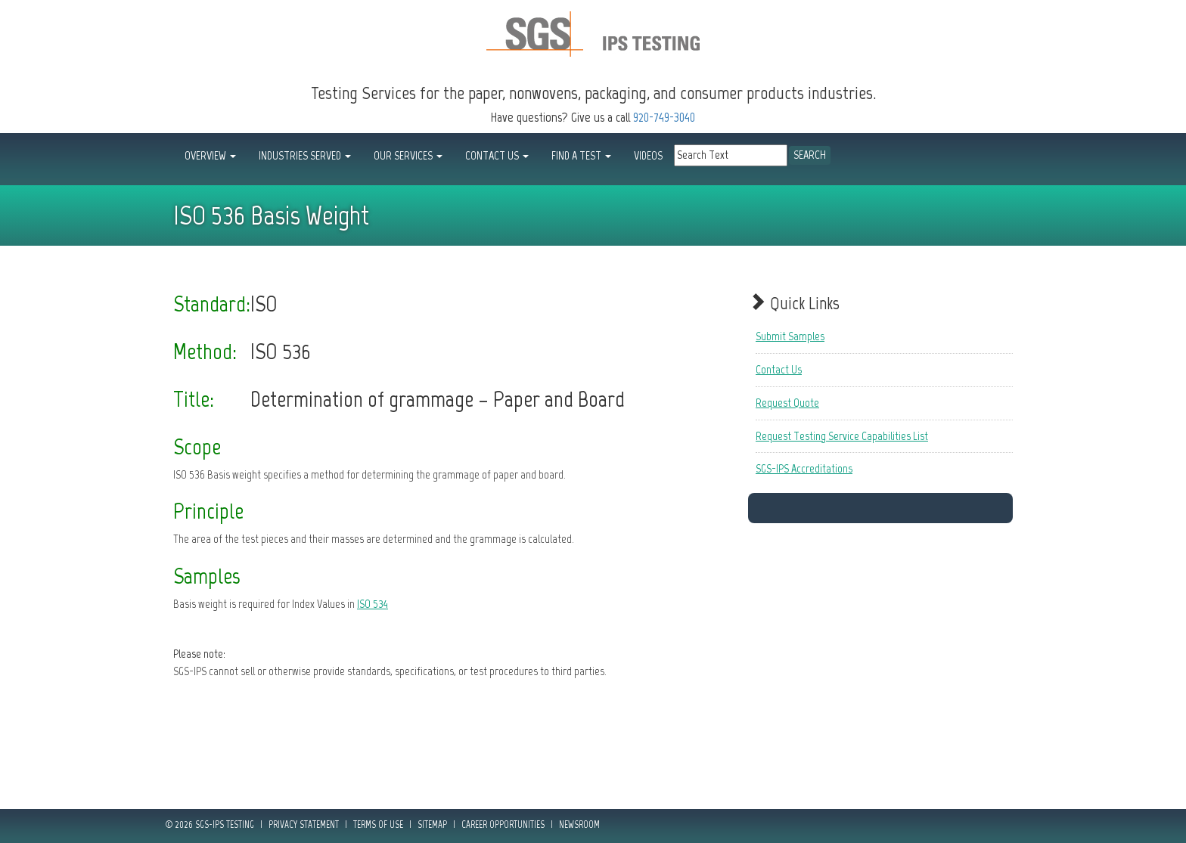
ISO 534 (372, 604)
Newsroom (579, 824)
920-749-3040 (664, 117)
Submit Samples (790, 336)
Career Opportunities (503, 824)
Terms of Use (378, 824)
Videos (648, 155)
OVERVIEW (210, 155)
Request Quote (787, 402)
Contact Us (779, 369)
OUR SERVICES (408, 155)
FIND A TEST (581, 155)
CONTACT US (497, 155)
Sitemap (432, 824)
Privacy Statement (304, 824)
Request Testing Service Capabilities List (842, 436)
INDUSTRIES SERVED (305, 155)
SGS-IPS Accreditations (804, 468)
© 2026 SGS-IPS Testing (210, 824)
